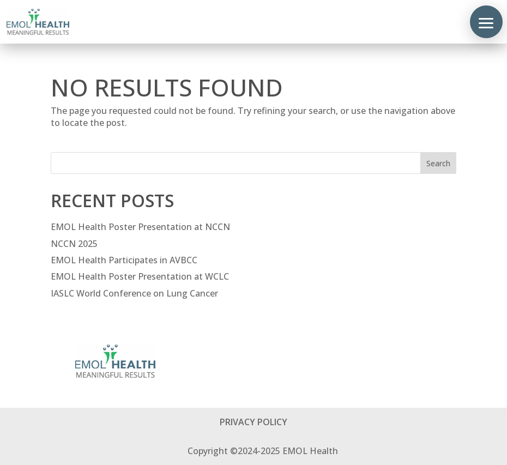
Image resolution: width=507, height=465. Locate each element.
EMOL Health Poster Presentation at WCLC (142, 276)
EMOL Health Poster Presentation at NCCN (140, 227)
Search (438, 163)
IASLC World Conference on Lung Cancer (134, 293)
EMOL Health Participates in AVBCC (126, 260)
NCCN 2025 (74, 244)
